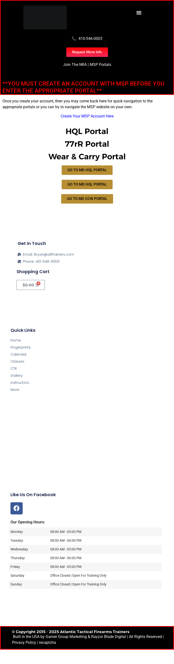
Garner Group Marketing (66, 636)
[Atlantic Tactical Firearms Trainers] (87, 457)
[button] (139, 13)
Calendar (18, 354)
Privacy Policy (24, 642)
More (14, 389)
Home (15, 340)
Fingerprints (20, 347)
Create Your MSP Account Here (87, 116)
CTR (13, 368)
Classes (17, 361)
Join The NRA (75, 64)
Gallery (16, 375)
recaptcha (47, 642)
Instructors (19, 382)
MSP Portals (100, 64)
